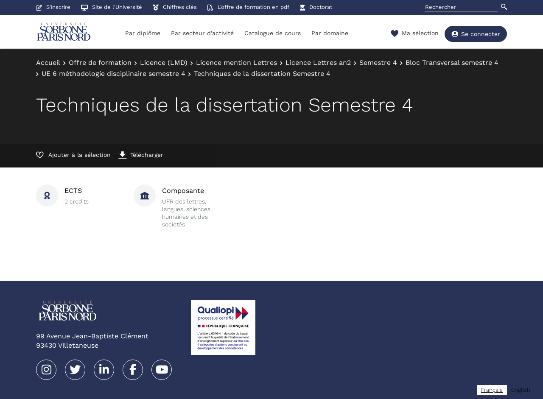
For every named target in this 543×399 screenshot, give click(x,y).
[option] (521, 390)
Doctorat (316, 7)
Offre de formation (100, 63)
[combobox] (492, 390)
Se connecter (475, 34)
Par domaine (329, 33)
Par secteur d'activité (202, 33)
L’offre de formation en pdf (248, 7)
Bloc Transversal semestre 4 (452, 63)
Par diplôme (142, 33)
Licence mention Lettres (236, 63)
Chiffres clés (175, 7)
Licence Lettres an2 (318, 63)
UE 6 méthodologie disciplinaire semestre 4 (113, 74)
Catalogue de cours (272, 33)
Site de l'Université (111, 7)
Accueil (48, 63)
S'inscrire (53, 7)
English (520, 390)
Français (492, 390)
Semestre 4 (378, 63)
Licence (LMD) (164, 63)
